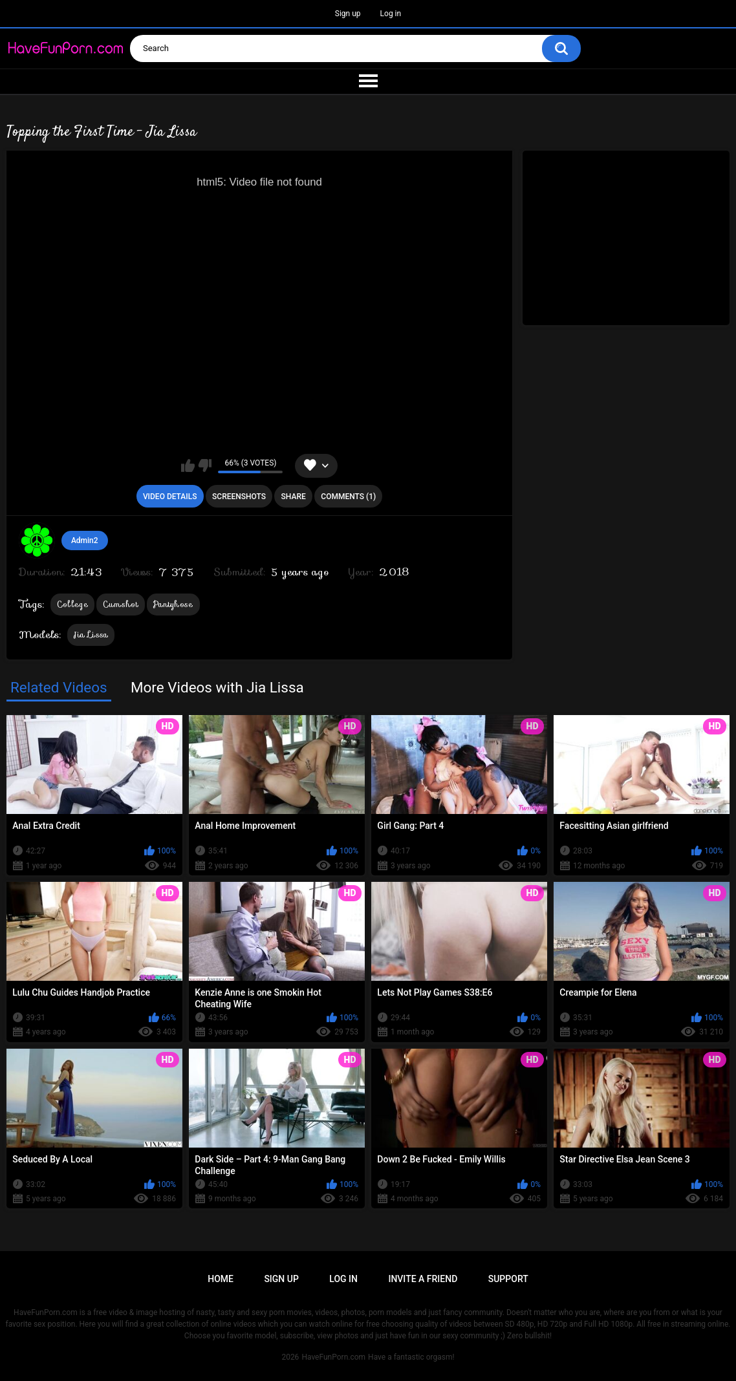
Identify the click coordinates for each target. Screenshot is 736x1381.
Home (220, 1279)
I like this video (188, 465)
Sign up (348, 13)
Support (508, 1279)
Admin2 (84, 540)
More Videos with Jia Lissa (217, 687)
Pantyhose (173, 604)
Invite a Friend (422, 1279)
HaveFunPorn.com (333, 1357)
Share (293, 496)
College (72, 604)
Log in (391, 13)
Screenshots (239, 496)
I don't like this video (204, 465)
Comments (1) (348, 496)
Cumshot (120, 604)
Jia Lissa (91, 634)
